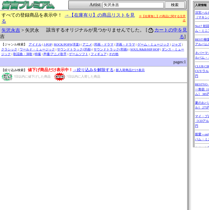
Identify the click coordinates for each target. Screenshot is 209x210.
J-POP (48, 44)
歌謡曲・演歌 (22, 54)
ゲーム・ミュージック (153, 44)
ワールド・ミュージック (37, 49)
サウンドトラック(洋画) (74, 49)
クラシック (9, 49)
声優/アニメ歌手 (55, 54)
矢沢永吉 (10, 30)
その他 (113, 54)
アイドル (35, 44)
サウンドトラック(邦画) (111, 49)
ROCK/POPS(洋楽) (67, 44)
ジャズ (176, 44)
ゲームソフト (78, 54)
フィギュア (99, 54)
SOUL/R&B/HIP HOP (144, 49)
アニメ (87, 44)
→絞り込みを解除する (93, 70)
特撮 (37, 54)
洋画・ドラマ (125, 44)
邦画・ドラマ (103, 44)
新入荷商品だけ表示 (130, 70)
